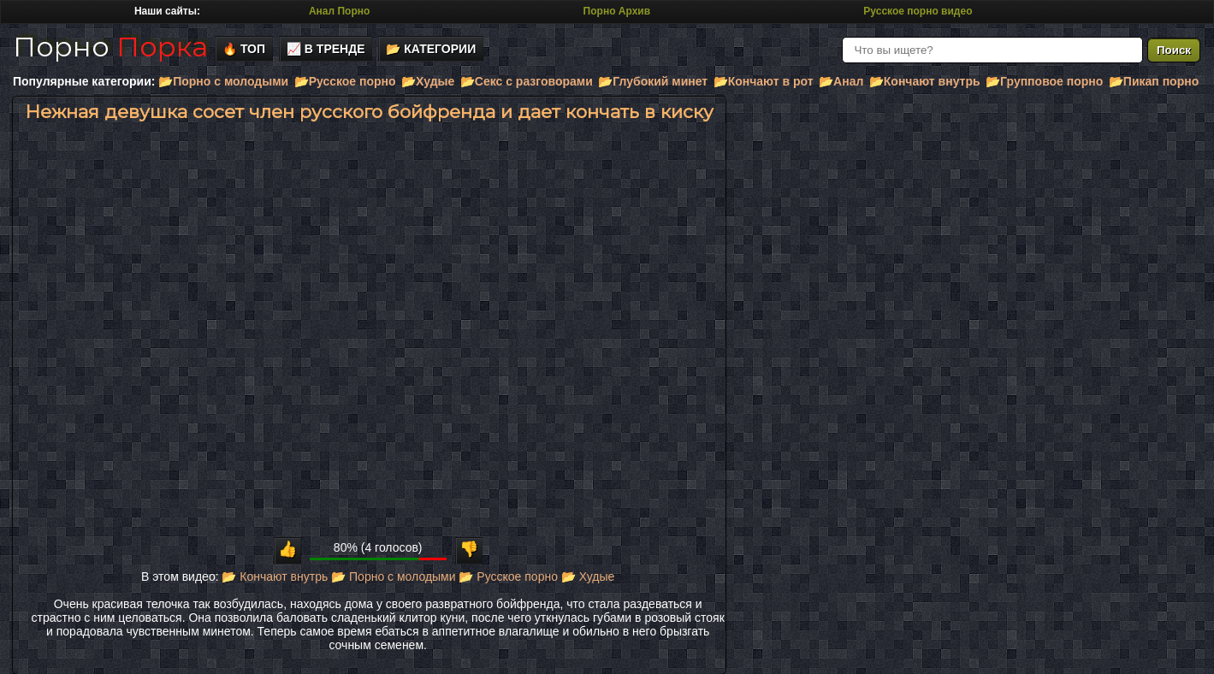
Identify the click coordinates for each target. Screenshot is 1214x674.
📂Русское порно (345, 81)
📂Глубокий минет (653, 81)
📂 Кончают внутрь (275, 576)
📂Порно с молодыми (223, 81)
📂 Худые (587, 576)
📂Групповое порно (1044, 81)
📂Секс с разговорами (526, 81)
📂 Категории (431, 49)
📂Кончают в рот (764, 81)
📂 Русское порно (508, 576)
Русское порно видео (917, 11)
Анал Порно (339, 11)
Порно (110, 46)
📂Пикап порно (1154, 81)
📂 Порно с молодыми (393, 576)
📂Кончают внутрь (924, 81)
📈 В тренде (326, 49)
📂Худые (427, 81)
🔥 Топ (243, 49)
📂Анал (841, 81)
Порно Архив (616, 11)
